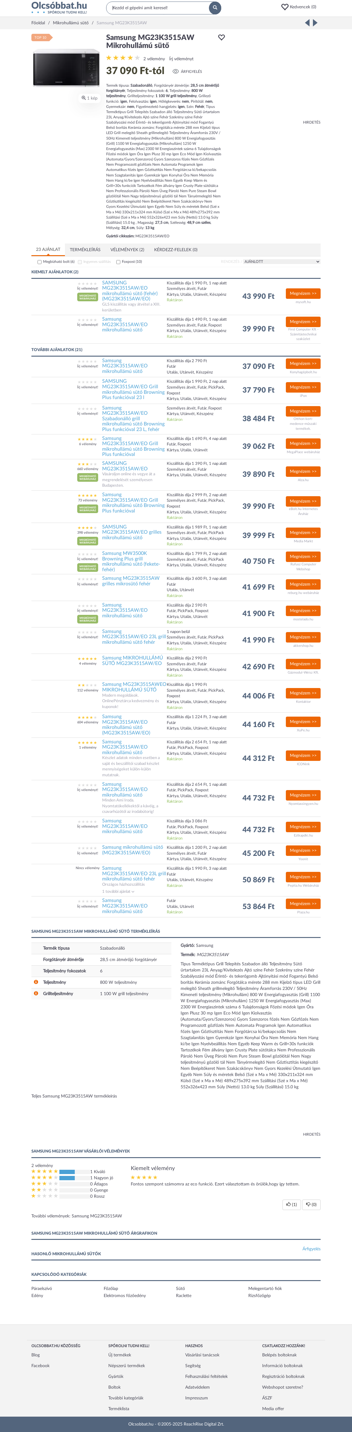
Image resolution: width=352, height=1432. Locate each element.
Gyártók (115, 1377)
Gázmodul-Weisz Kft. (303, 672)
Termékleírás (85, 250)
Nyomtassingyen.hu (303, 803)
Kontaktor (303, 701)
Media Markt (303, 541)
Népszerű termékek (126, 1366)
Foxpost (132, 261)
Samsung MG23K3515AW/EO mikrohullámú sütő (125, 324)
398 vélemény (87, 532)
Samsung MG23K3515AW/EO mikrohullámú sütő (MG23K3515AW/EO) (126, 724)
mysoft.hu (303, 302)
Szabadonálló (112, 948)
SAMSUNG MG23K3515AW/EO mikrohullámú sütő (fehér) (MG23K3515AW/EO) (130, 291)
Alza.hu (303, 480)
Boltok (114, 1387)
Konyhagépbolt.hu (303, 372)
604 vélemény (87, 722)
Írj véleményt (181, 59)
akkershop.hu (303, 645)
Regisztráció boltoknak (283, 1377)
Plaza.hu (303, 912)
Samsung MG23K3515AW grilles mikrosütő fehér (131, 581)
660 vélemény (87, 469)
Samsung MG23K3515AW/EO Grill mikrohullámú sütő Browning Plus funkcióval (133, 446)
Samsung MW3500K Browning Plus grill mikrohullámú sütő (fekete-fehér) (131, 561)
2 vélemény (154, 59)
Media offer (273, 1409)
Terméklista (118, 1409)
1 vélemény (88, 747)
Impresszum (196, 1398)
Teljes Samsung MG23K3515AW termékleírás (74, 1096)
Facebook (40, 1366)
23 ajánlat (48, 249)
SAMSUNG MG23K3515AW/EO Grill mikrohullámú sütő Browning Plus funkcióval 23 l (133, 389)
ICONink (303, 764)
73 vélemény (88, 500)
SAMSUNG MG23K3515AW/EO (125, 466)
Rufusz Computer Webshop (303, 567)
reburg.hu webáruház (303, 593)
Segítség (193, 1366)
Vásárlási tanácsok (202, 1355)
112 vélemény (87, 690)
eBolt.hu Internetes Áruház (303, 511)
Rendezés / (231, 261)
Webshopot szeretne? (282, 1387)
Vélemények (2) (127, 250)
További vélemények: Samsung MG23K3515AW (76, 1216)
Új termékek (119, 1355)
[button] (301, 7)
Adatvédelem (197, 1387)
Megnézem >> (303, 293)
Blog (35, 1355)
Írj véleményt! (87, 288)
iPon (303, 396)
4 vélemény (88, 663)
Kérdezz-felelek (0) (176, 250)
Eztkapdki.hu (303, 835)
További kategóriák (125, 1398)
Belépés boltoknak (279, 1355)
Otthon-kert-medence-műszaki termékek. (303, 423)
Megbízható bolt (58, 261)
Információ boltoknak (282, 1366)
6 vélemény (88, 444)
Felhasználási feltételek (206, 1377)
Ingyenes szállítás (97, 261)
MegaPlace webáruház (303, 452)
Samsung (204, 945)
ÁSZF (267, 1398)
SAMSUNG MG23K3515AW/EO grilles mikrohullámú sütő (132, 532)
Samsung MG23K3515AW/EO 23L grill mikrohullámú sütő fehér (134, 637)
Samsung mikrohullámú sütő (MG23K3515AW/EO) (132, 850)
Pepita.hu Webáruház (303, 885)
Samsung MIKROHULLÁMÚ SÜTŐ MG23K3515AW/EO (132, 660)
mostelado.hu (303, 619)
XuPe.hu (303, 730)
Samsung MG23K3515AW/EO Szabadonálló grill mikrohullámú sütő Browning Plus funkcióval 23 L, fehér (133, 418)
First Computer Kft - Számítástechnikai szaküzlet (303, 334)
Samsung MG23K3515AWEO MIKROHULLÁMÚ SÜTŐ (134, 687)
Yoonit (303, 859)
